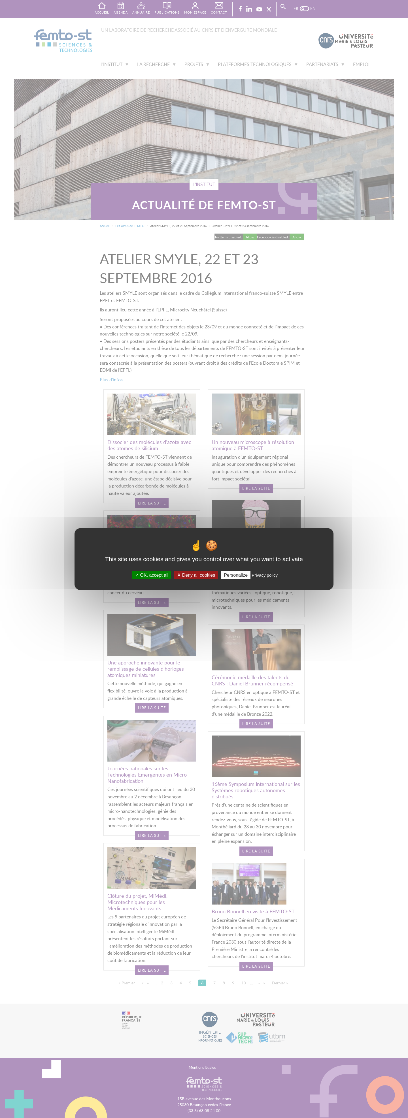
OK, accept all (151, 575)
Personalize (236, 575)
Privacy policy (265, 575)
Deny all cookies (196, 575)
